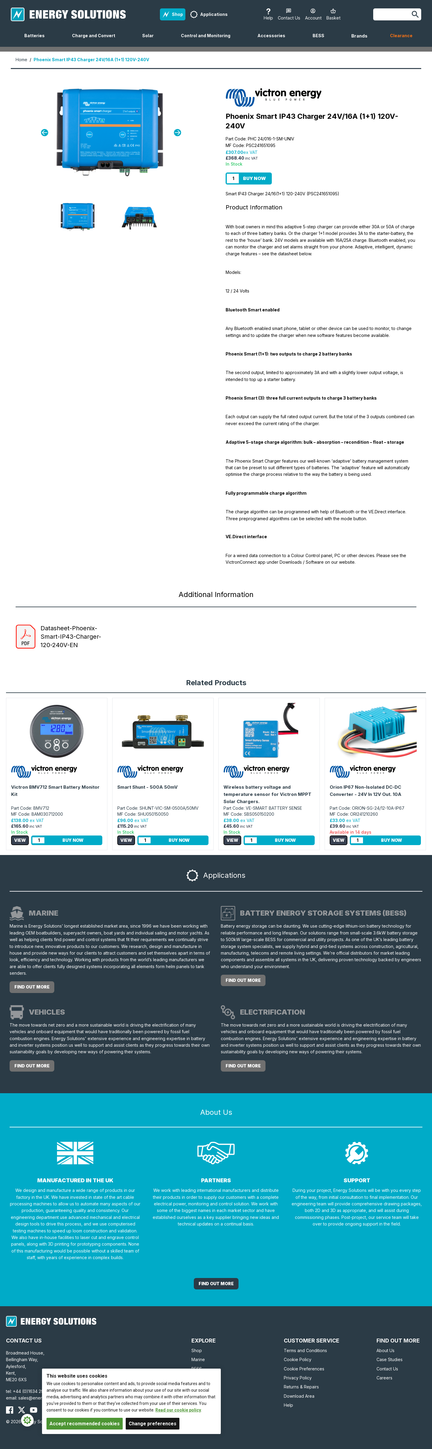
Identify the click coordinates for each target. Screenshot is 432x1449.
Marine (198, 1359)
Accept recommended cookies (85, 1423)
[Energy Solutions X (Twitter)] (21, 1410)
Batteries (37, 40)
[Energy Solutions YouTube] (33, 1410)
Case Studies (389, 1359)
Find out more (32, 986)
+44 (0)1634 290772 (33, 1391)
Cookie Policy (297, 1359)
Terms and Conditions (305, 1350)
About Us (385, 1350)
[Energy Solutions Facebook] (9, 1410)
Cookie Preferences (304, 1368)
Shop (196, 1350)
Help (288, 1405)
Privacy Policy (298, 1377)
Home (21, 59)
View (20, 840)
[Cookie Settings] (27, 1420)
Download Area (299, 1396)
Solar (150, 40)
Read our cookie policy (178, 1410)
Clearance (401, 35)
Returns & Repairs (301, 1386)
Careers (384, 1377)
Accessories (273, 40)
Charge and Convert (96, 40)
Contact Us (387, 1368)
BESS (321, 40)
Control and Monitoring (208, 40)
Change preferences (152, 1423)
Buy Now (254, 178)
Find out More (216, 1283)
